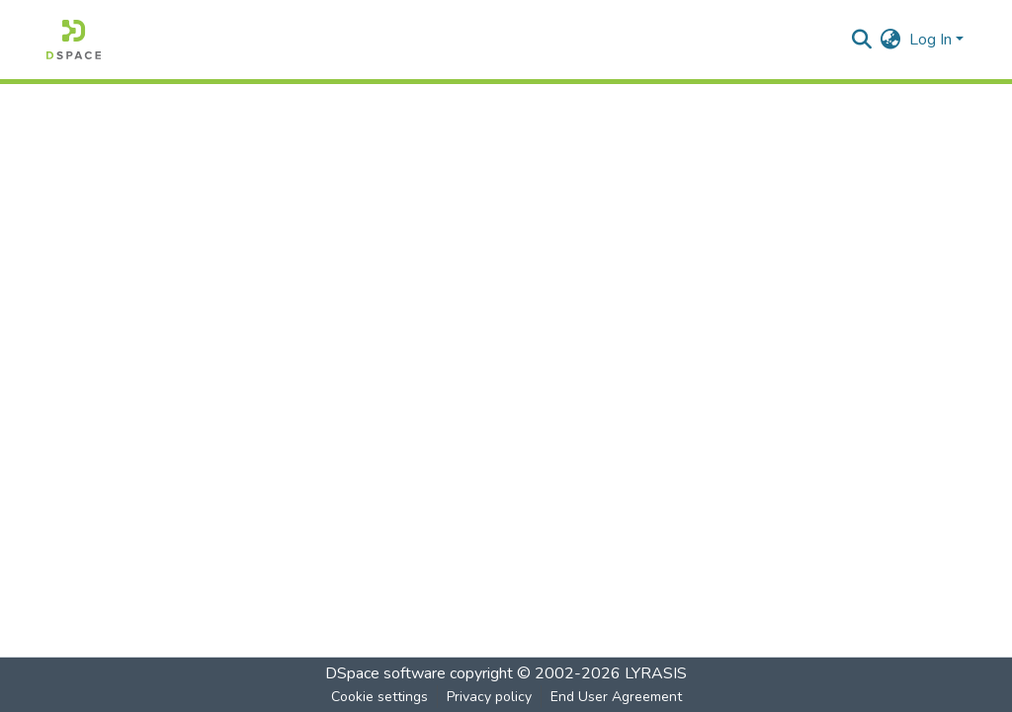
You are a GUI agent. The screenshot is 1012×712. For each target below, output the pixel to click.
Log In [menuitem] (930, 39)
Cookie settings (379, 696)
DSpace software (385, 673)
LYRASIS (656, 673)
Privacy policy (489, 696)
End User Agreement (616, 696)
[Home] (73, 39)
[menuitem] (891, 39)
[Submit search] (862, 39)
